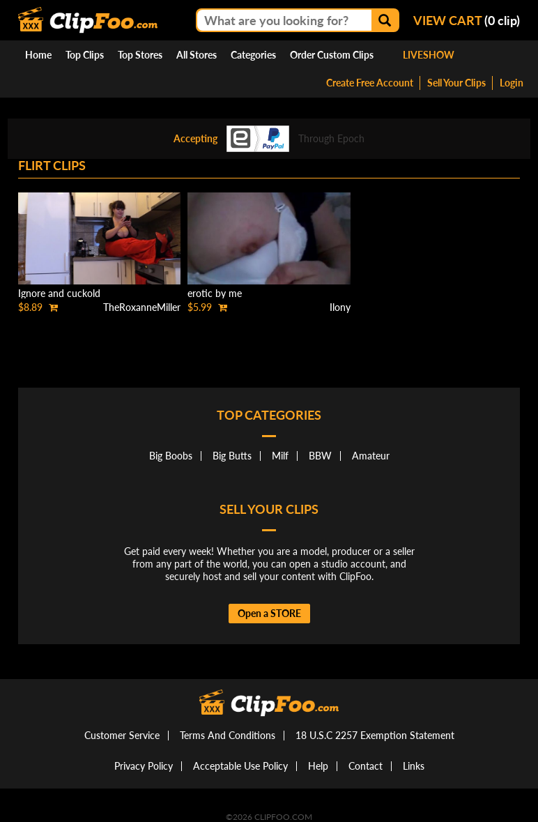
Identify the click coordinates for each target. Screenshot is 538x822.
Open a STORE (269, 613)
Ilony (340, 307)
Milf (280, 456)
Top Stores (140, 55)
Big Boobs (170, 456)
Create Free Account (369, 83)
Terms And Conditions (227, 735)
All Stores (196, 55)
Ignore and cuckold (59, 293)
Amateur (371, 456)
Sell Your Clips (456, 83)
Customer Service (122, 735)
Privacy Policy (143, 766)
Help (318, 766)
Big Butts (232, 456)
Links (413, 766)
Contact (365, 766)
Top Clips (85, 55)
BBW (320, 456)
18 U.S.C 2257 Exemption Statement (374, 735)
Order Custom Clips (332, 55)
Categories (253, 55)
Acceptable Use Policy (240, 766)
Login (511, 83)
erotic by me (214, 293)
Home (38, 55)
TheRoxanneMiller (141, 307)
